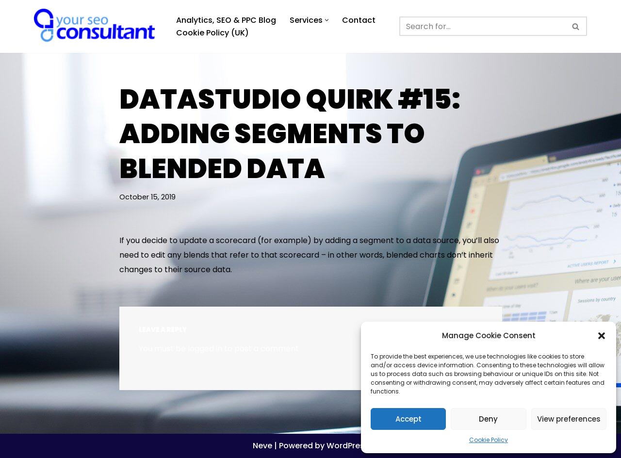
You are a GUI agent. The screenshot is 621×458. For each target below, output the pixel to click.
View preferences (569, 419)
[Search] (482, 26)
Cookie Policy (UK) (212, 32)
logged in (205, 348)
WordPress (348, 445)
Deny (488, 419)
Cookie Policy (488, 440)
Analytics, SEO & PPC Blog (226, 20)
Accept (408, 419)
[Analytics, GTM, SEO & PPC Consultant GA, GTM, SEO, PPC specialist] (97, 26)
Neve (262, 445)
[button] (601, 336)
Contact (359, 20)
